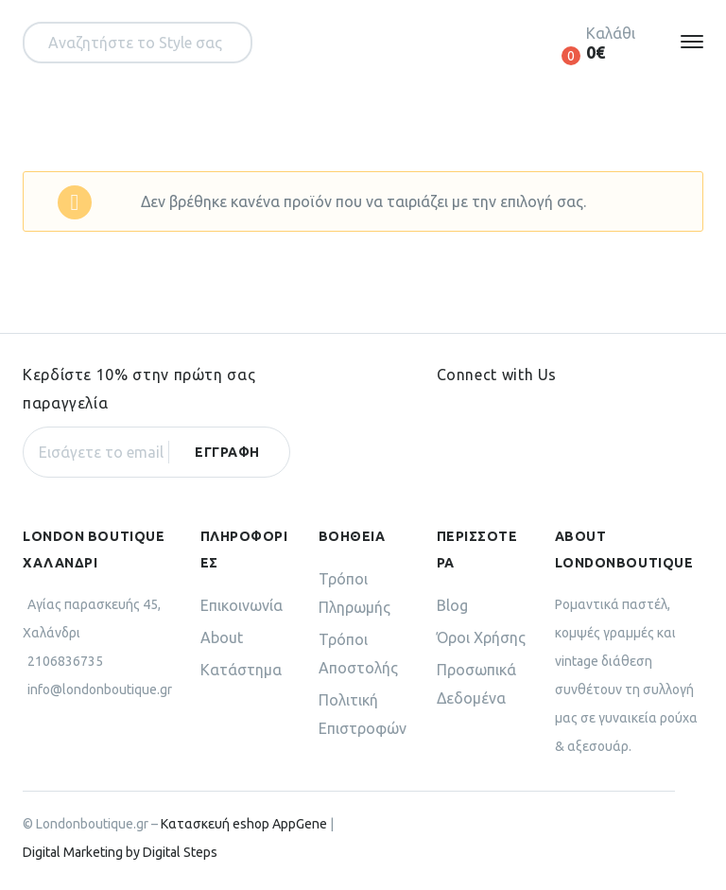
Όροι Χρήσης (481, 637)
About (221, 637)
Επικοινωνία (241, 605)
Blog (452, 605)
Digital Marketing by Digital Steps (120, 852)
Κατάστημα (241, 669)
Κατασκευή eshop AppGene (244, 823)
